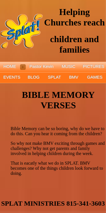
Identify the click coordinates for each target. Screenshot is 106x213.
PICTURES (93, 66)
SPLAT (54, 77)
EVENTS (11, 77)
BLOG (34, 77)
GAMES (94, 77)
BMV (74, 77)
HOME (9, 66)
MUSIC (68, 66)
